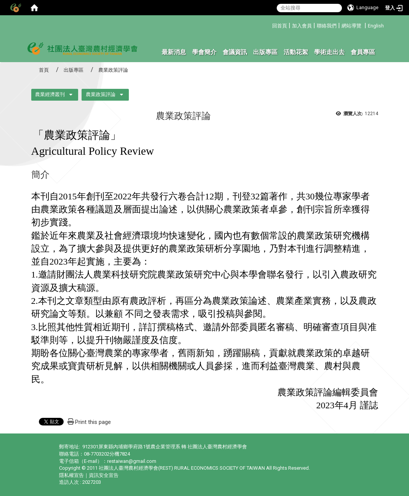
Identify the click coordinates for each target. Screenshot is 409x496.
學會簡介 (204, 52)
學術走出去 (329, 52)
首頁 (44, 70)
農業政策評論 (100, 94)
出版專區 (265, 52)
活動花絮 (296, 52)
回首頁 (279, 26)
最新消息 (174, 52)
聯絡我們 (327, 26)
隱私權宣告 (71, 475)
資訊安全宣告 (104, 475)
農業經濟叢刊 (50, 94)
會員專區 (363, 52)
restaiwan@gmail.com (131, 461)
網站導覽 (351, 26)
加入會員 (302, 26)
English (376, 26)
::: (269, 24)
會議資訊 (235, 52)
